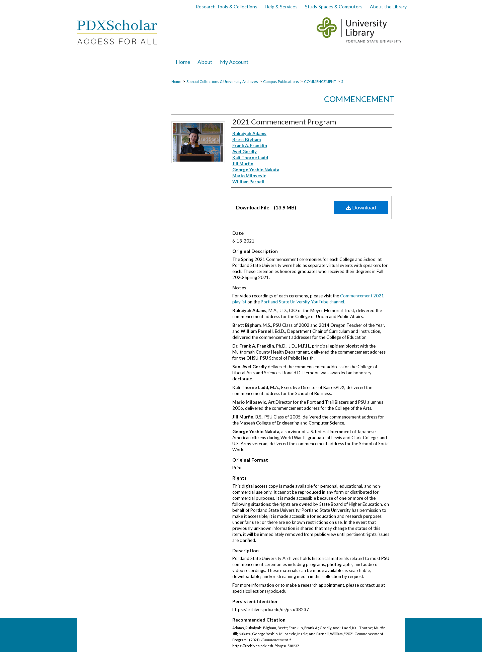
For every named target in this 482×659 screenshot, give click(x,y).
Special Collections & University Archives (222, 81)
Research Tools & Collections (226, 6)
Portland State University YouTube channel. (303, 301)
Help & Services (281, 6)
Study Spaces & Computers (334, 6)
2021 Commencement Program (284, 121)
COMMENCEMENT (320, 81)
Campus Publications (281, 81)
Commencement (359, 99)
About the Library (388, 6)
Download (361, 207)
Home (176, 81)
